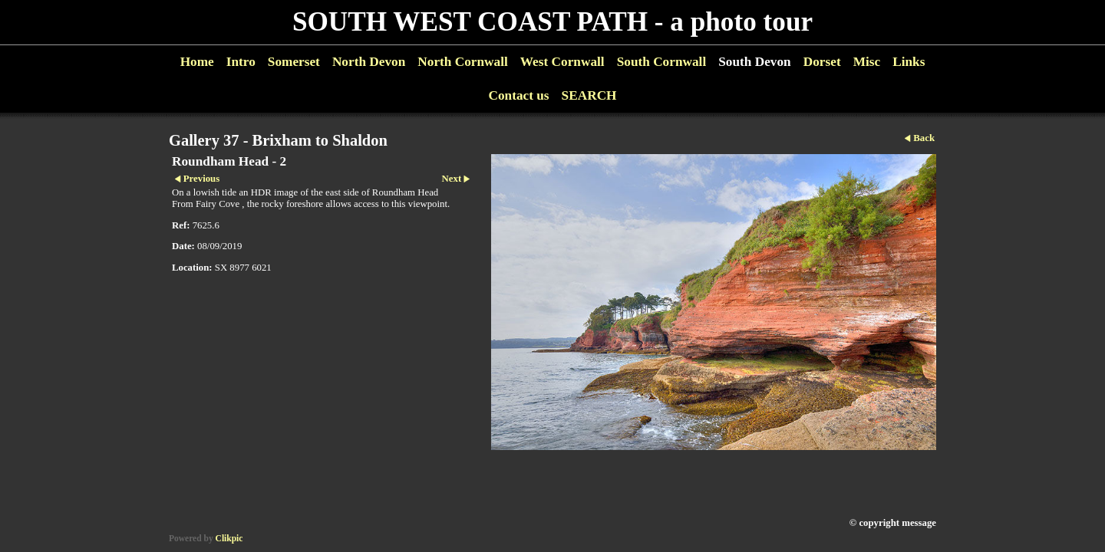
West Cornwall (562, 61)
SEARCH (589, 95)
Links (908, 61)
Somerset (294, 61)
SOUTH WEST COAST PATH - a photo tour (552, 22)
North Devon (368, 61)
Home (197, 61)
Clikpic (229, 538)
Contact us (518, 95)
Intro (241, 61)
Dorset (822, 61)
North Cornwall (462, 61)
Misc (866, 61)
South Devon (754, 61)
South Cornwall (662, 61)
